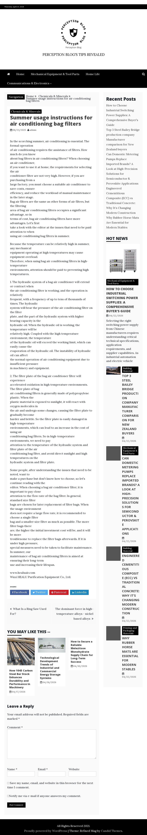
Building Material (127, 369)
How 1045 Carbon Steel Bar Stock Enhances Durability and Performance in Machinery (21, 679)
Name (12, 769)
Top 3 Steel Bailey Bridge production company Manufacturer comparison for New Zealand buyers (123, 139)
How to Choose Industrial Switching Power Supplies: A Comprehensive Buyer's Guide (122, 115)
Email (43, 769)
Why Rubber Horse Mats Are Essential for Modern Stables (122, 222)
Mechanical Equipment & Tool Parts (55, 74)
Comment (15, 727)
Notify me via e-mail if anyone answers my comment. (44, 796)
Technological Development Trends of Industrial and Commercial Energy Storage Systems (50, 668)
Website (74, 769)
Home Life (93, 74)
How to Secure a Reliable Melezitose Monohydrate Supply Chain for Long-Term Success (82, 651)
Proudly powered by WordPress (46, 831)
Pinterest (58, 592)
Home (20, 74)
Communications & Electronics (28, 83)
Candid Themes (111, 831)
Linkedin (79, 592)
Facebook (19, 592)
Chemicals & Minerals (26, 111)
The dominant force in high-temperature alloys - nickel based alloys (74, 613)
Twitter (39, 592)
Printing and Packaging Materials (130, 630)
